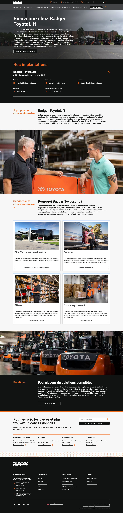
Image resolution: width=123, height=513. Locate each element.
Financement (67, 438)
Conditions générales (88, 506)
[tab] (18, 7)
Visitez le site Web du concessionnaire (36, 267)
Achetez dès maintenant (44, 445)
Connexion (87, 2)
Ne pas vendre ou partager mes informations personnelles (95, 508)
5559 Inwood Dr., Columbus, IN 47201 (22, 479)
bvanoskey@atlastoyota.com (91, 83)
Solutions (26, 7)
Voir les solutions (91, 445)
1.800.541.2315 (20, 490)
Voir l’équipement (86, 320)
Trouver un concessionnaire (70, 2)
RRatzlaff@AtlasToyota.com (26, 83)
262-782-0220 (22, 91)
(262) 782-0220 (55, 91)
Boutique (41, 438)
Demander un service (86, 267)
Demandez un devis (21, 438)
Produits (16, 7)
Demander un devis (18, 445)
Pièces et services (40, 7)
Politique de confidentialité (102, 506)
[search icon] (107, 419)
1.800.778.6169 (20, 495)
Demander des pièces (37, 320)
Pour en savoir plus (67, 445)
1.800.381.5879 (20, 485)
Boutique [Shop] (55, 2)
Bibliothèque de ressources (59, 7)
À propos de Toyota (79, 7)
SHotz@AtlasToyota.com (57, 83)
